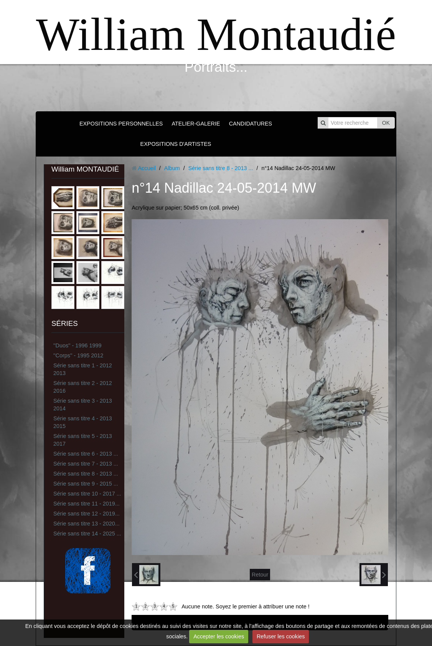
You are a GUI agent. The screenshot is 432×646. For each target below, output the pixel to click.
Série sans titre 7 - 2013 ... (85, 464)
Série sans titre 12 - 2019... (86, 514)
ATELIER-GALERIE (195, 124)
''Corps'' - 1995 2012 (78, 355)
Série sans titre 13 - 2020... (86, 523)
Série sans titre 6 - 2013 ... (85, 454)
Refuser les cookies (281, 636)
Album (172, 168)
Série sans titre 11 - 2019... (86, 504)
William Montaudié (216, 34)
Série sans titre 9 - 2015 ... (85, 484)
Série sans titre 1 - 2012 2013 (82, 369)
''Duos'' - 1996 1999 (77, 345)
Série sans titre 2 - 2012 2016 (82, 387)
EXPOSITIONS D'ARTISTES (175, 144)
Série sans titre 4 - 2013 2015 (82, 422)
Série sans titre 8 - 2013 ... (85, 474)
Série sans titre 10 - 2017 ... (87, 494)
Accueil (146, 168)
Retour (260, 575)
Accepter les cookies (218, 636)
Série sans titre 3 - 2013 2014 (82, 404)
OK (386, 123)
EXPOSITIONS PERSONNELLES (121, 124)
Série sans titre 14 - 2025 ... (87, 533)
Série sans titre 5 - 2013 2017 (82, 440)
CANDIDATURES (250, 124)
